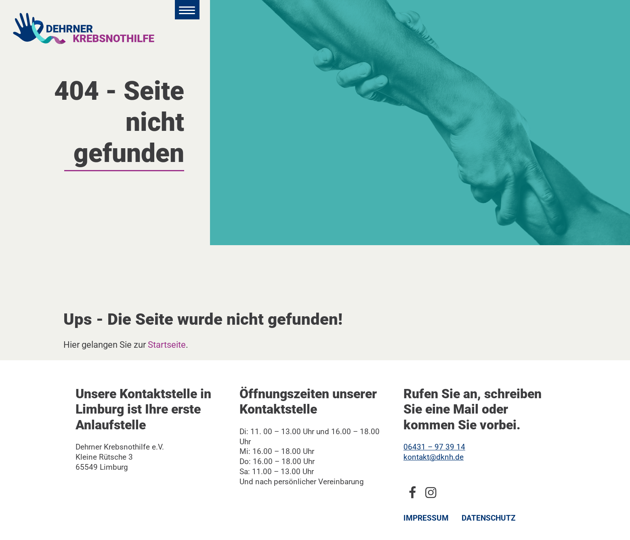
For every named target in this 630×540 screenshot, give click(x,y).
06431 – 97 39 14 (434, 447)
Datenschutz (489, 518)
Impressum (426, 518)
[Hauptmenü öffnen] (187, 9)
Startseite (167, 344)
